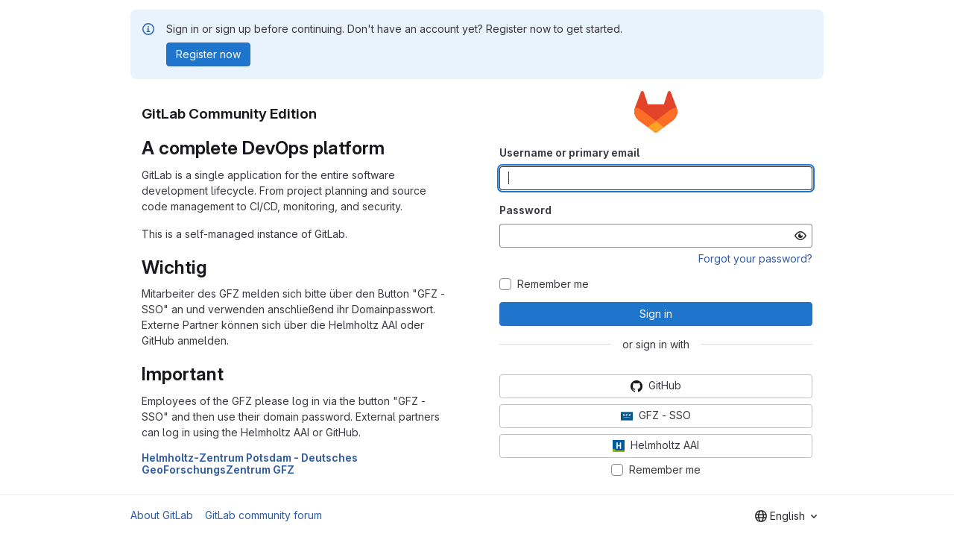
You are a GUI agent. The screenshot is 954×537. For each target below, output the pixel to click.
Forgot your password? (755, 258)
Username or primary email (569, 152)
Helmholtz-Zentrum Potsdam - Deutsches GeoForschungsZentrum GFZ (250, 464)
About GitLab (161, 515)
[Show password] (800, 236)
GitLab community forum (263, 515)
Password (525, 210)
